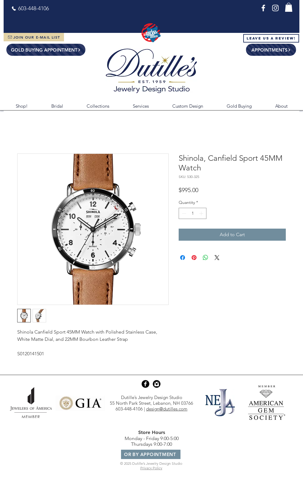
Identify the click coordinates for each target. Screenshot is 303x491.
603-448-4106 (129, 409)
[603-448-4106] (30, 8)
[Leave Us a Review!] (271, 38)
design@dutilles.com (166, 409)
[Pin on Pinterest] (194, 257)
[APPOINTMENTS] (271, 50)
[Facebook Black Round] (145, 384)
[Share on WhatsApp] (205, 257)
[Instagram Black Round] (157, 384)
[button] (288, 7)
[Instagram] (275, 8)
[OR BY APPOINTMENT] (150, 454)
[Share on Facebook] (182, 257)
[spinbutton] (192, 213)
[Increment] (202, 213)
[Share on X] (217, 257)
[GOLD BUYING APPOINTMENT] (45, 50)
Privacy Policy (151, 468)
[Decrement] (183, 213)
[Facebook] (263, 8)
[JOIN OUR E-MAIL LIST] (34, 37)
